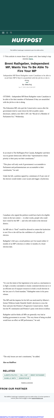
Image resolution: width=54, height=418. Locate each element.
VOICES (32, 417)
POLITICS (8, 417)
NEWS (2, 417)
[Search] (11, 32)
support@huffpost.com (37, 398)
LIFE (27, 417)
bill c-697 (24, 375)
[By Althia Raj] (28, 85)
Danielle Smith (10, 378)
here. (31, 59)
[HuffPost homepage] (26, 415)
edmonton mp (24, 378)
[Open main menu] (3, 32)
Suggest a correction (27, 382)
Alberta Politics (11, 375)
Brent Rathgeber (38, 375)
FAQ (25, 398)
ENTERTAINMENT (19, 417)
